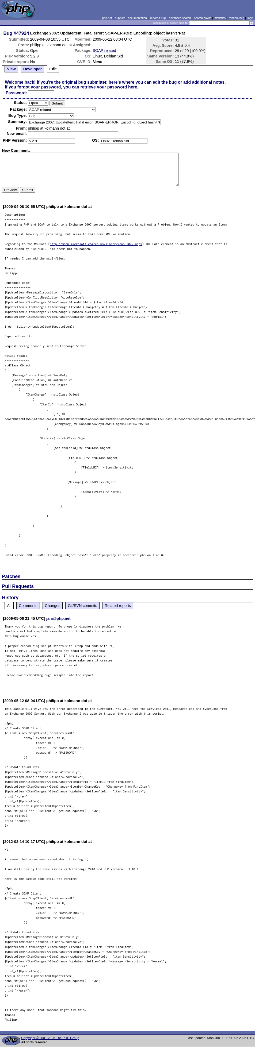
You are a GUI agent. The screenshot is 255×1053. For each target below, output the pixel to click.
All (9, 605)
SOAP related (104, 50)
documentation (137, 18)
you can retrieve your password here (100, 87)
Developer (32, 69)
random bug (236, 18)
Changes (52, 605)
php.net (107, 18)
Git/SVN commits (82, 605)
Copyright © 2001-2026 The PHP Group (50, 1038)
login (251, 18)
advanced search (180, 18)
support (120, 18)
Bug (8, 33)
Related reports (118, 605)
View (11, 69)
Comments (28, 605)
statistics (220, 18)
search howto (202, 18)
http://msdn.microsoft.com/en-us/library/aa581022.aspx (96, 244)
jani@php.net (58, 618)
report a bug (158, 18)
